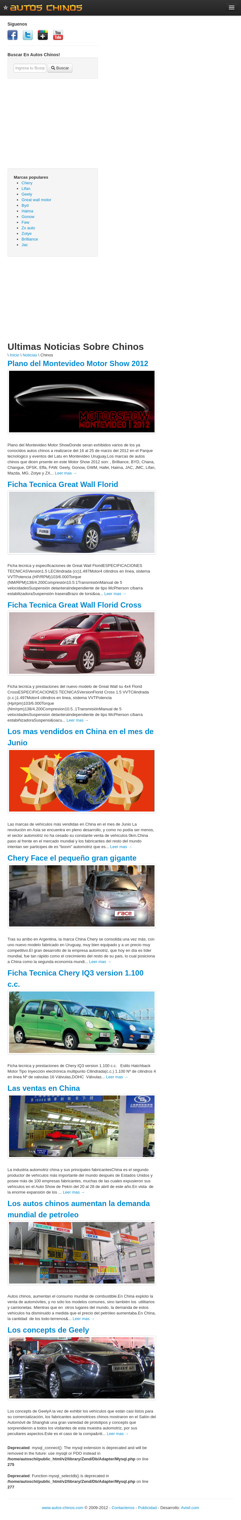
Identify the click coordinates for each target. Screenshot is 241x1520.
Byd (25, 205)
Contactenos (123, 1507)
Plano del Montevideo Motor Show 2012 (77, 363)
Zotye (27, 233)
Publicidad (147, 1507)
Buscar (60, 68)
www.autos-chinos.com (62, 1507)
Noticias (29, 355)
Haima (27, 211)
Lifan (26, 188)
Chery (27, 183)
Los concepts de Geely (48, 1330)
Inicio (14, 355)
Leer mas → (66, 473)
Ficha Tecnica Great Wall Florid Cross (74, 605)
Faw (25, 222)
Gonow (28, 216)
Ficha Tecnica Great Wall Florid (62, 484)
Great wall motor (36, 199)
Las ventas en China (43, 1088)
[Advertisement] (52, 302)
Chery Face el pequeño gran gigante (71, 858)
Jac (25, 244)
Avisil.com (190, 1507)
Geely (27, 194)
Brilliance (30, 239)
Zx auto (28, 228)
